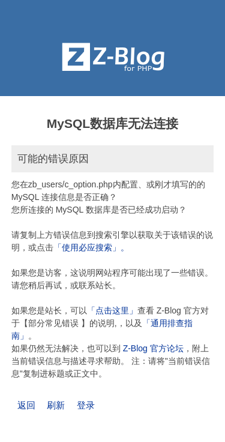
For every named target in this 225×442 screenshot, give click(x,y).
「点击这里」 (112, 310)
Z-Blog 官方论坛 (153, 348)
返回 (26, 405)
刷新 (56, 405)
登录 (86, 405)
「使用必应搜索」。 (91, 247)
